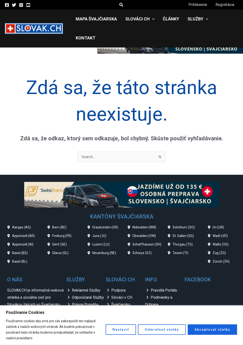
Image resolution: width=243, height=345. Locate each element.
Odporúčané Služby (88, 278)
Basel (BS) (20, 234)
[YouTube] (28, 5)
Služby (196, 18)
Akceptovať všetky (212, 329)
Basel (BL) (19, 242)
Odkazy (157, 299)
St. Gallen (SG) (183, 217)
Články (170, 18)
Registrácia (225, 4)
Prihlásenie (198, 4)
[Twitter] (14, 5)
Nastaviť (120, 329)
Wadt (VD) (220, 217)
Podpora (118, 271)
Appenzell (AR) (23, 217)
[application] (152, 18)
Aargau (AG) (21, 208)
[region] (121, 325)
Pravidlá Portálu (164, 271)
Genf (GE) (59, 225)
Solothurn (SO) (184, 208)
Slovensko (120, 292)
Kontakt (224, 18)
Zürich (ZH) (221, 242)
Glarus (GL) (60, 234)
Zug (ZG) (219, 234)
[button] (121, 5)
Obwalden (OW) (144, 217)
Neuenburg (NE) (104, 234)
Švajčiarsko (120, 285)
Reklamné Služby (86, 271)
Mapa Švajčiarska (97, 18)
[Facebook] (7, 5)
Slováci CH (140, 18)
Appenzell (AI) (22, 225)
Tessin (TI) (180, 234)
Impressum (160, 292)
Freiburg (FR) (61, 217)
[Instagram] (21, 5)
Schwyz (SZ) (142, 234)
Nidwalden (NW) (144, 208)
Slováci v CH (121, 278)
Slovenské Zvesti (125, 299)
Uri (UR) (218, 208)
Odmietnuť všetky (162, 329)
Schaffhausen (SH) (146, 225)
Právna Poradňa (85, 285)
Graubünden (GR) (105, 208)
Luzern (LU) (101, 225)
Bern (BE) (59, 208)
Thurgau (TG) (183, 225)
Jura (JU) (99, 217)
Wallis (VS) (221, 225)
